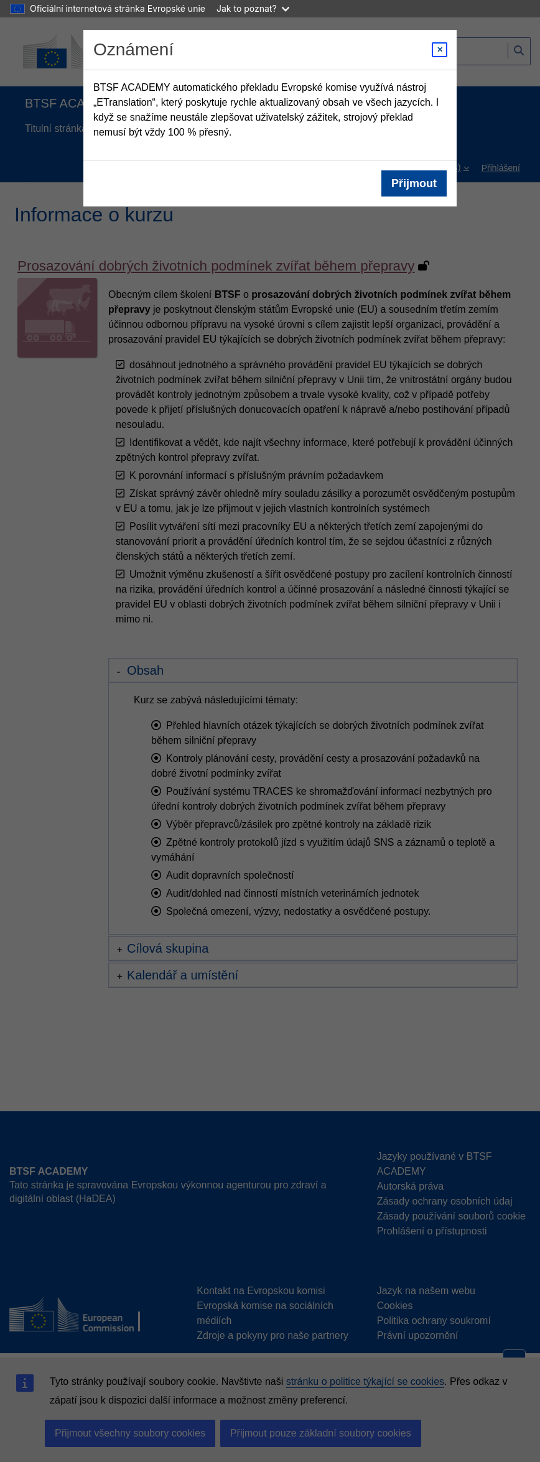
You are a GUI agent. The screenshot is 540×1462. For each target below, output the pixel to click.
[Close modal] (439, 50)
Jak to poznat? (252, 8)
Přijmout (414, 183)
